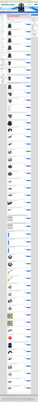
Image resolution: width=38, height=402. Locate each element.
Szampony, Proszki (2, 45)
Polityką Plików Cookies (13, 0)
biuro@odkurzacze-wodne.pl (11, 10)
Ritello (1, 34)
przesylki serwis (12, 395)
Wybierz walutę (34, 31)
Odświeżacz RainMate (3, 46)
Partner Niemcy (16, 395)
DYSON (1, 41)
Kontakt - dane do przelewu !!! (8, 395)
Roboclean (2, 33)
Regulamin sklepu (2, 395)
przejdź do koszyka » (35, 17)
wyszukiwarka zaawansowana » (29, 5)
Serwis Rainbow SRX (3, 52)
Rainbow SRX (2, 32)
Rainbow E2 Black (2, 31)
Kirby (1, 35)
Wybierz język (34, 35)
